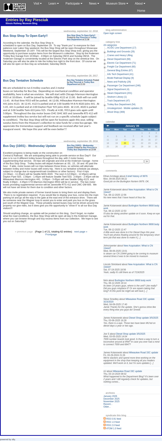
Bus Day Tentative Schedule (79, 80)
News (94, 3)
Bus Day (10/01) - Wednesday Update (29, 145)
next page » (80, 231)
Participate (74, 3)
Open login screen (112, 33)
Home (141, 10)
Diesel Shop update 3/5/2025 (143, 317)
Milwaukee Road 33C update (143, 352)
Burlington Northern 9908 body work (133, 280)
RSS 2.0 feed (113, 425)
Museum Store (117, 3)
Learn (53, 3)
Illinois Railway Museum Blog (21, 23)
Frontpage (51, 234)
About (140, 3)
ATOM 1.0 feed (113, 428)
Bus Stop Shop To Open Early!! (81, 35)
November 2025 (111, 401)
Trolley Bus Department (78, 150)
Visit (38, 3)
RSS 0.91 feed (113, 419)
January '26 (132, 125)
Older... (107, 406)
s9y (13, 439)
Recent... (107, 404)
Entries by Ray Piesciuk (27, 20)
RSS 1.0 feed (113, 422)
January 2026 (110, 396)
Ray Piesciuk (82, 37)
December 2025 (111, 398)
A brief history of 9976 (136, 176)
